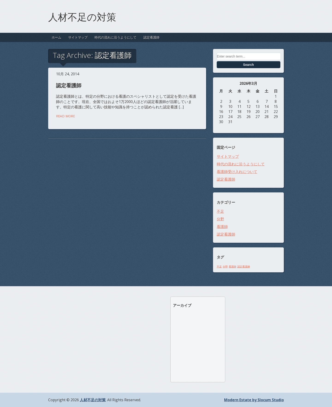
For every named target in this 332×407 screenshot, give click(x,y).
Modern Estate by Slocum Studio (254, 399)
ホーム (56, 37)
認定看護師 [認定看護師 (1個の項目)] (243, 266)
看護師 (222, 226)
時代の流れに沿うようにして (115, 37)
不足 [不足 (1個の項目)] (219, 266)
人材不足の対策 (82, 16)
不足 (220, 211)
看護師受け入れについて (237, 171)
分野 (220, 219)
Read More (65, 116)
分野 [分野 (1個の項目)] (225, 266)
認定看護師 (151, 37)
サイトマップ (78, 37)
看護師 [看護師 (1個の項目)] (232, 266)
